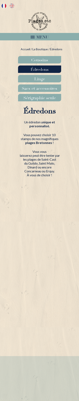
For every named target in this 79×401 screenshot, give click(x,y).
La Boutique (40, 49)
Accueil (25, 49)
